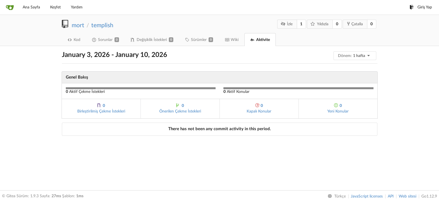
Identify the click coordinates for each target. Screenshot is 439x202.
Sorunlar (105, 39)
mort (78, 25)
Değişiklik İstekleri (152, 39)
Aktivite (260, 40)
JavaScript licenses (367, 196)
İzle (287, 24)
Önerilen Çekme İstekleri (180, 108)
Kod (74, 40)
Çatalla (355, 24)
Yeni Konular (338, 108)
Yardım (77, 7)
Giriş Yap (421, 7)
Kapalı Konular (259, 108)
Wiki (232, 40)
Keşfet (55, 7)
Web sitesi (407, 196)
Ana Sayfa (31, 7)
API (391, 196)
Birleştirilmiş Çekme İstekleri (101, 108)
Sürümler (199, 39)
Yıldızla (319, 24)
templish (102, 25)
